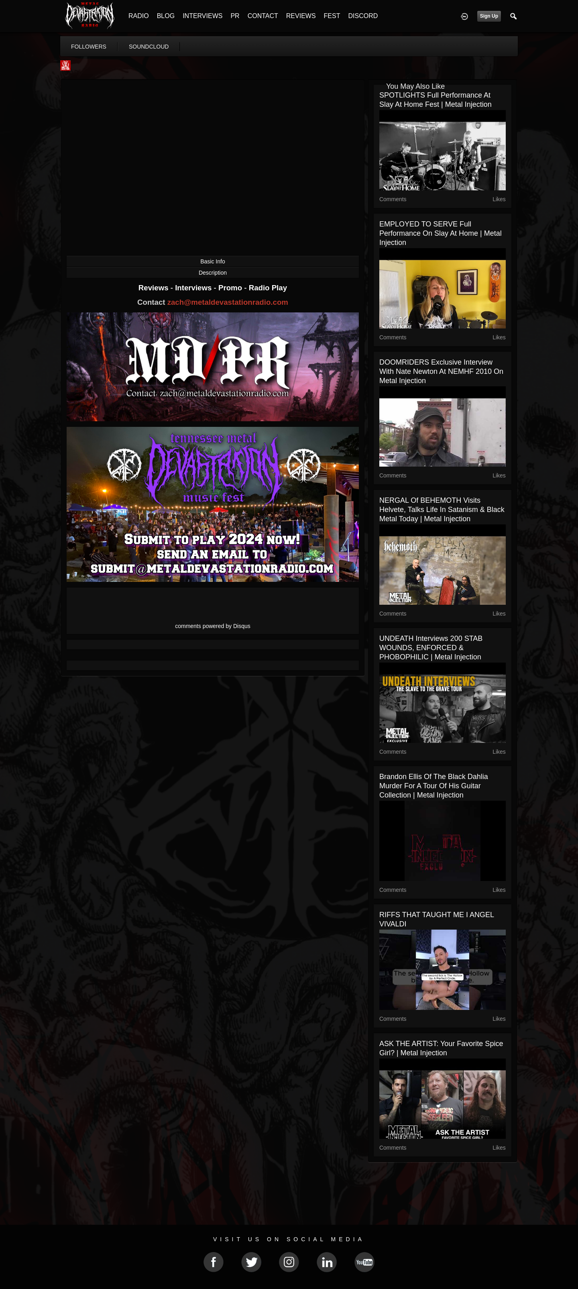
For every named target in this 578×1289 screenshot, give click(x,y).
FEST (332, 15)
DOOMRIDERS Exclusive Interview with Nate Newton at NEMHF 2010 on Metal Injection (441, 371)
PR (234, 15)
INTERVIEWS (202, 15)
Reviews (154, 287)
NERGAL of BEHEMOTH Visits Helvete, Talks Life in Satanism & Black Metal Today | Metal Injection (442, 509)
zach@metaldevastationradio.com (227, 302)
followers (88, 46)
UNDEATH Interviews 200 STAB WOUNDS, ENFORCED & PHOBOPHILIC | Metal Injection (430, 647)
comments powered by (212, 626)
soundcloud (149, 46)
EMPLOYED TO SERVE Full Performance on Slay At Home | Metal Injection (440, 233)
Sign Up (489, 16)
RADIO (138, 15)
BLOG (166, 15)
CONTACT (263, 15)
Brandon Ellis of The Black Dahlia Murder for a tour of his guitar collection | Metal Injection (433, 786)
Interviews (194, 287)
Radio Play (268, 287)
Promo (231, 287)
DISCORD (363, 15)
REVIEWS (301, 15)
